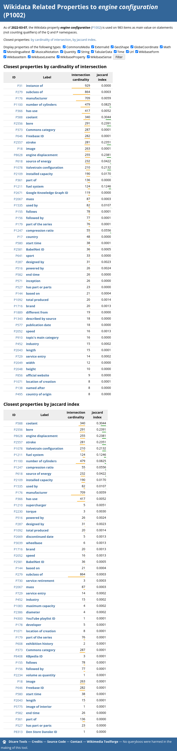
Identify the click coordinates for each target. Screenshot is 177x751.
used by (32, 205)
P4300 (18, 618)
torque (31, 511)
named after (35, 388)
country (32, 237)
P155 (19, 212)
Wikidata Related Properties (46, 7)
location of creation (41, 382)
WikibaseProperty (72, 57)
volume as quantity (40, 675)
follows (31, 212)
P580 (19, 243)
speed (30, 331)
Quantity (70, 52)
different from (37, 312)
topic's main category (42, 337)
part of (31, 180)
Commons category (40, 130)
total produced (37, 300)
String (85, 52)
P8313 (18, 732)
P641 (19, 256)
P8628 (18, 155)
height (31, 369)
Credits (37, 741)
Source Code (56, 741)
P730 (19, 581)
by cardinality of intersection (51, 40)
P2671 (18, 193)
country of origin (38, 394)
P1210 (18, 505)
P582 (19, 274)
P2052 (18, 331)
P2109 (18, 174)
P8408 (18, 656)
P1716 (18, 306)
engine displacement (42, 155)
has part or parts (38, 287)
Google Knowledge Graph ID (47, 193)
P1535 (18, 205)
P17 (20, 237)
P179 (19, 224)
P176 (19, 98)
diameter (33, 612)
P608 (19, 644)
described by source (41, 319)
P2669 (18, 537)
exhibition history (39, 644)
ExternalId (102, 47)
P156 (19, 218)
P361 (19, 180)
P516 (19, 268)
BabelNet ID (35, 249)
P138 (19, 388)
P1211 (18, 186)
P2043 (18, 350)
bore (29, 123)
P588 (19, 117)
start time (33, 243)
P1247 (18, 230)
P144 (19, 293)
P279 (19, 92)
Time (120, 52)
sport (30, 256)
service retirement (40, 581)
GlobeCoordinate (146, 47)
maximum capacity (40, 606)
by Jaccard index (84, 40)
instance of (34, 86)
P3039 (18, 543)
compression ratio (40, 230)
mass (30, 199)
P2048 (18, 369)
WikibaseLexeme (43, 57)
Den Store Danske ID (41, 732)
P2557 (18, 142)
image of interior (39, 707)
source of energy (38, 161)
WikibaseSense (101, 57)
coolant (32, 117)
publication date (38, 325)
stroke (31, 142)
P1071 (18, 382)
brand (30, 306)
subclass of (34, 92)
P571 (19, 281)
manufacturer (36, 98)
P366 (19, 111)
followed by (35, 218)
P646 (19, 136)
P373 (19, 130)
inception (33, 281)
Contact (76, 741)
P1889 (18, 312)
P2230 (18, 511)
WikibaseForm (149, 52)
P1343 (18, 319)
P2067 (18, 199)
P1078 (18, 167)
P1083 (18, 606)
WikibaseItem (16, 57)
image (30, 149)
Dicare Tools (18, 741)
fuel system (35, 186)
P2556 (18, 123)
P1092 (18, 300)
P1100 (18, 104)
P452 (19, 344)
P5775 (18, 707)
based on (33, 293)
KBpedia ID (34, 656)
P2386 (18, 612)
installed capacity (39, 174)
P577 (19, 325)
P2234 (18, 675)
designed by (35, 262)
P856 (19, 375)
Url (131, 52)
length (31, 350)
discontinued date (39, 537)
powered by (35, 268)
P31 (20, 86)
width (30, 363)
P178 (19, 625)
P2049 (18, 363)
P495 (19, 394)
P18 (20, 149)
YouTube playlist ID (40, 618)
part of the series (39, 224)
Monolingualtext (18, 52)
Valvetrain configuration (44, 167)
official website (37, 375)
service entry (36, 356)
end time (33, 274)
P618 (19, 161)
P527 (19, 287)
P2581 (18, 249)
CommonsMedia (78, 47)
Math (167, 47)
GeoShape (121, 47)
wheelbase (34, 543)
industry (32, 344)
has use (32, 111)
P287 (19, 262)
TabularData (103, 52)
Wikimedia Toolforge (102, 741)
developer (33, 625)
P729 (19, 356)
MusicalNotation (47, 52)
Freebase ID (35, 136)
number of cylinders (41, 104)
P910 (19, 337)
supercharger (36, 505)
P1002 (96, 27)
